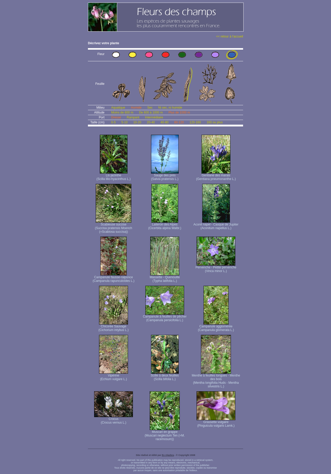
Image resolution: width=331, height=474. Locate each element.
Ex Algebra (168, 455)
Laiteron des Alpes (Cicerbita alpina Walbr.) (164, 225)
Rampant (133, 117)
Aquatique (118, 107)
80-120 (179, 122)
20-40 (151, 122)
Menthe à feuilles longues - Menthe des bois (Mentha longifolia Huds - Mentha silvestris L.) (216, 379)
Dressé (116, 117)
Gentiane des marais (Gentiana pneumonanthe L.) (216, 176)
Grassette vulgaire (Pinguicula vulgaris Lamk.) (216, 422)
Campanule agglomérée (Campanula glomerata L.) (216, 327)
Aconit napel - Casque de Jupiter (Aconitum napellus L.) (215, 225)
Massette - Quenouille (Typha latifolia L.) (165, 278)
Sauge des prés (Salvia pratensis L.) (165, 176)
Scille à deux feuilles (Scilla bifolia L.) (165, 376)
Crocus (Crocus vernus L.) (113, 419)
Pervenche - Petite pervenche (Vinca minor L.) (215, 268)
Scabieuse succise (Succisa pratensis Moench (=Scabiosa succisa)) (113, 227)
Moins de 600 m (122, 112)
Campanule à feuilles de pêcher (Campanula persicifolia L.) (165, 317)
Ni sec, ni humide (170, 107)
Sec (150, 107)
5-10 (124, 122)
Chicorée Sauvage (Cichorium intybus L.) (114, 327)
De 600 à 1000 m (151, 112)
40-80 (165, 122)
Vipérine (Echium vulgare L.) (113, 376)
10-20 (137, 122)
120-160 (195, 122)
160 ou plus (215, 122)
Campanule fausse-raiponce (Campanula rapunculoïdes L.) (113, 278)
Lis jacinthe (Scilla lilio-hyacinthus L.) (113, 176)
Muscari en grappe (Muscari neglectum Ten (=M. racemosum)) (165, 434)
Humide (136, 107)
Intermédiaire (154, 117)
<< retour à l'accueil (229, 36)
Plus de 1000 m (179, 112)
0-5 (113, 122)
